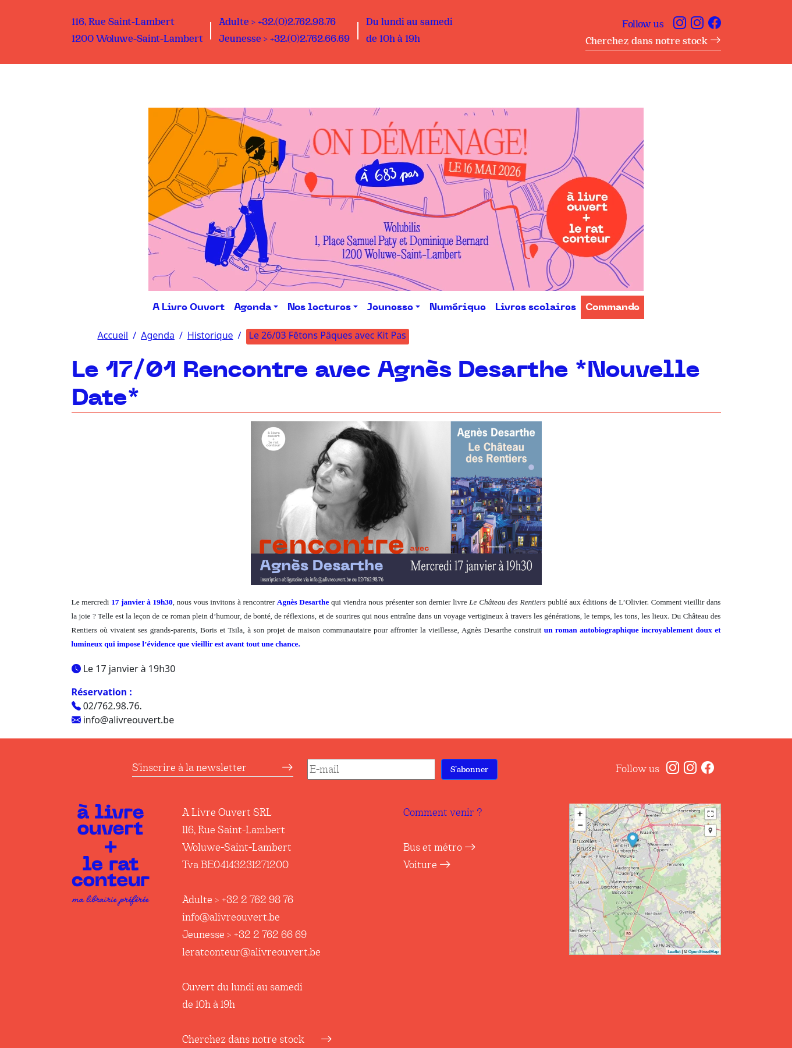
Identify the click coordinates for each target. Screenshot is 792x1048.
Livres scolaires (535, 307)
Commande (612, 307)
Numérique (457, 307)
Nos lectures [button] (319, 307)
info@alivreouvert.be (231, 917)
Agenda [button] (252, 307)
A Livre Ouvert (188, 307)
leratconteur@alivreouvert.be (251, 952)
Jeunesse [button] (390, 307)
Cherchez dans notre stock (653, 41)
